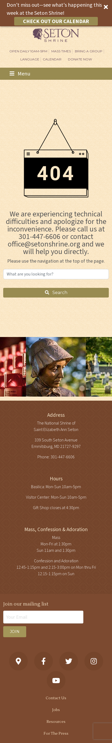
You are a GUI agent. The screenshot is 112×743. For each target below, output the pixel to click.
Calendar (52, 59)
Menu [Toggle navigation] (20, 74)
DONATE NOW (80, 59)
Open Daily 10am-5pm (28, 51)
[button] (56, 13)
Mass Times (61, 51)
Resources (56, 721)
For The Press (56, 733)
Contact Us (56, 698)
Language (29, 59)
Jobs (56, 710)
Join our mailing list (25, 604)
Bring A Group (88, 51)
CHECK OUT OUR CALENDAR (56, 21)
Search (56, 292)
